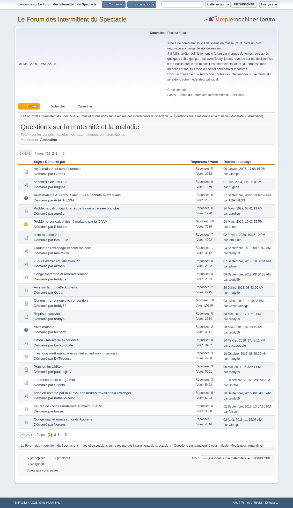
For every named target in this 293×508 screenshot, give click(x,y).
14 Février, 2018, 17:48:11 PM (244, 340)
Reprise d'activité (47, 314)
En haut (26, 434)
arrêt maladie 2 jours (49, 235)
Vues (214, 162)
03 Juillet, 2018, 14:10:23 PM (243, 301)
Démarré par (55, 162)
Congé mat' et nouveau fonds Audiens (63, 419)
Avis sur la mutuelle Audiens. (56, 287)
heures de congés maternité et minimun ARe (68, 406)
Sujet (38, 162)
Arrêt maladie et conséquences (58, 169)
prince (233, 227)
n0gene (59, 187)
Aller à (196, 458)
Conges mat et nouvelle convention (61, 300)
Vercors (60, 424)
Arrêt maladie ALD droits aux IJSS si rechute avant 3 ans (77, 195)
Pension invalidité (47, 366)
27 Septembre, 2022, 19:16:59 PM (247, 195)
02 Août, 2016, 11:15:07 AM (242, 420)
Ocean (59, 292)
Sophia (59, 385)
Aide (236, 502)
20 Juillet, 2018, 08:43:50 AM (243, 287)
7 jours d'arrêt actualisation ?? (57, 261)
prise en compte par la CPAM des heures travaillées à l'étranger (82, 393)
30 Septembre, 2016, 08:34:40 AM (247, 393)
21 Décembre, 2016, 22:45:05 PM (246, 380)
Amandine (255, 116)
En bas (25, 153)
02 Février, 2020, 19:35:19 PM (244, 235)
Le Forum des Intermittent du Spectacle (72, 19)
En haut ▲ (272, 502)
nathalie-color (64, 398)
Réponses (199, 162)
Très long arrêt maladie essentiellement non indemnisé (76, 353)
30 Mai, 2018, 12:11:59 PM (242, 314)
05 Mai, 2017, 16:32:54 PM (242, 367)
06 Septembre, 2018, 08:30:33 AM (247, 274)
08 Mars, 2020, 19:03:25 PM (242, 221)
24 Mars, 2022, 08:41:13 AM (242, 208)
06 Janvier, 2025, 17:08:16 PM (244, 169)
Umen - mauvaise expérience (56, 340)
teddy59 (234, 253)
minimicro (61, 253)
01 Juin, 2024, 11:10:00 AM (242, 182)
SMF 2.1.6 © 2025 (26, 502)
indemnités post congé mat (54, 380)
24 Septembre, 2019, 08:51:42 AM (247, 248)
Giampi (59, 174)
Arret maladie (44, 327)
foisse (58, 411)
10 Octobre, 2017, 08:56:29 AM (245, 353)
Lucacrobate (63, 345)
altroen (59, 266)
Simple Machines (49, 502)
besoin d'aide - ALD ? (50, 182)
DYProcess (62, 358)
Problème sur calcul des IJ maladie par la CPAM (71, 221)
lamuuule (61, 240)
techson (60, 332)
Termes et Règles (252, 502)
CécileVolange (239, 306)
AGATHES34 (64, 200)
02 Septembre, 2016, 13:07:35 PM (247, 406)
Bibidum (60, 227)
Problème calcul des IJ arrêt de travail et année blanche (76, 208)
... (60, 153)
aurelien (60, 213)
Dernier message (239, 162)
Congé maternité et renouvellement (61, 274)
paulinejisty (62, 372)
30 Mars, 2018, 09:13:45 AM (242, 327)
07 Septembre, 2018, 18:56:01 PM (247, 261)
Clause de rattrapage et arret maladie (62, 248)
